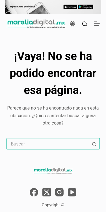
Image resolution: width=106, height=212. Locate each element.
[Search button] (94, 143)
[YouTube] (72, 192)
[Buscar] (84, 24)
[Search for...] (47, 143)
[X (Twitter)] (46, 192)
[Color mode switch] (72, 24)
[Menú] (97, 24)
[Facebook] (34, 192)
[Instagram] (59, 192)
